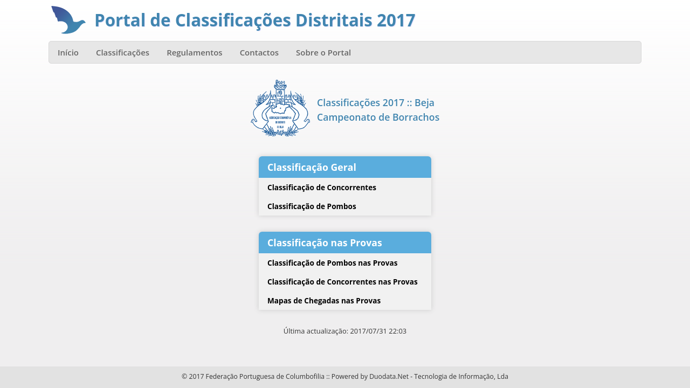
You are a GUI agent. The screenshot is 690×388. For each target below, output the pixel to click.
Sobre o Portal (323, 52)
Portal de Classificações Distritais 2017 (255, 20)
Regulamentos (195, 52)
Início (68, 52)
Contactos (259, 52)
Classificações (122, 52)
